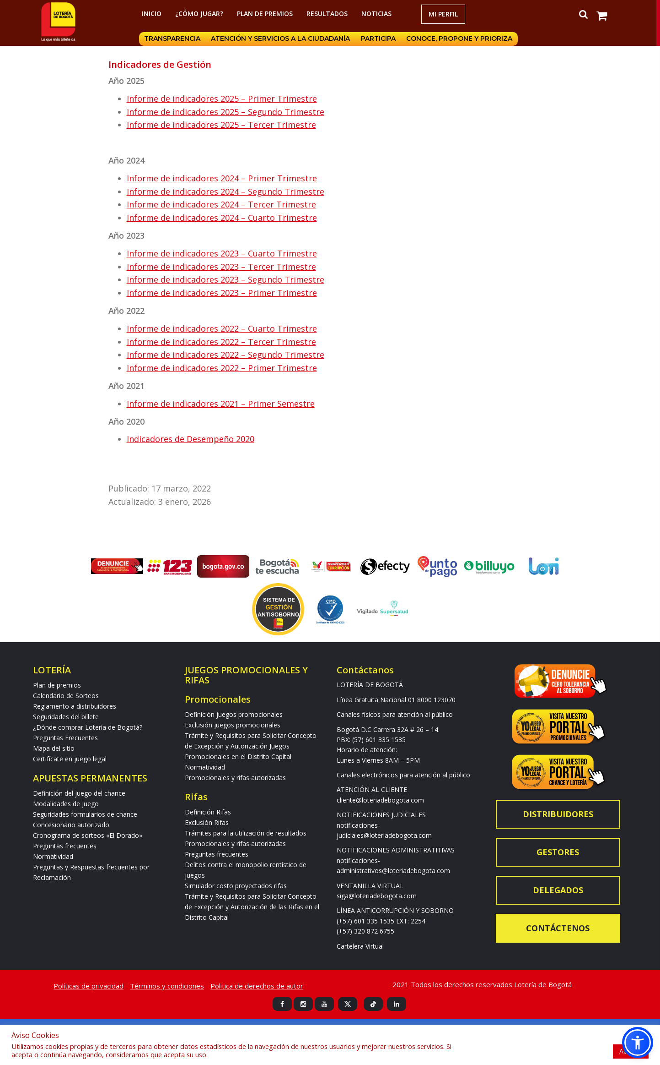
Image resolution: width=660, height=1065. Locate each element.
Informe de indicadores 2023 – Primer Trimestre (222, 292)
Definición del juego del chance (79, 793)
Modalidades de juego (66, 803)
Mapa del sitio (54, 748)
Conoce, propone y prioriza (463, 39)
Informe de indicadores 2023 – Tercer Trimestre (221, 266)
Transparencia (172, 39)
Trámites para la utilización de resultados (245, 833)
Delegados (558, 890)
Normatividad (53, 856)
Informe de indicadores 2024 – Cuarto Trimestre (222, 217)
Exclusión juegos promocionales (232, 725)
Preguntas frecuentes (65, 845)
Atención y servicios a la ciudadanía (281, 39)
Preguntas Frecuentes (65, 737)
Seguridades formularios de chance (85, 814)
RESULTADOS (328, 13)
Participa (380, 39)
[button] (637, 1042)
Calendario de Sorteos (66, 695)
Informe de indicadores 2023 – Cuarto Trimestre (222, 253)
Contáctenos (558, 928)
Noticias (378, 13)
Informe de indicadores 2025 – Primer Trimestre (222, 98)
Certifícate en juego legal (70, 758)
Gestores (558, 852)
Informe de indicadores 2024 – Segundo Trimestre (225, 191)
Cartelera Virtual (360, 946)
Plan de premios (266, 13)
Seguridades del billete (66, 716)
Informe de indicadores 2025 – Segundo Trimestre (225, 111)
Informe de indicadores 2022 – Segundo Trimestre (225, 354)
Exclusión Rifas (207, 822)
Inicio (153, 13)
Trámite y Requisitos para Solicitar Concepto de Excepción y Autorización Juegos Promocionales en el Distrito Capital (251, 746)
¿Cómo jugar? (201, 13)
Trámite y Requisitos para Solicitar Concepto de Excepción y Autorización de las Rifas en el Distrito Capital (252, 907)
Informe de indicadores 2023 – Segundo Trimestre (225, 279)
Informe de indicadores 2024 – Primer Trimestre (222, 178)
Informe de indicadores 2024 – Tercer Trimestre (221, 204)
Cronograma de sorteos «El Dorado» (87, 835)
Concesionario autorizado (71, 824)
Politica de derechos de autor (256, 985)
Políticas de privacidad (88, 985)
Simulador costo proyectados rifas (236, 885)
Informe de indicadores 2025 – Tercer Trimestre (221, 124)
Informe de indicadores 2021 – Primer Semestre (221, 403)
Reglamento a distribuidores (74, 706)
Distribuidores (558, 813)
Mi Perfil (444, 14)
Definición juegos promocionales (234, 714)
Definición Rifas (208, 812)
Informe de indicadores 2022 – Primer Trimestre (222, 367)
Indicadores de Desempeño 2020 (190, 438)
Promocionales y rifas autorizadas (235, 777)
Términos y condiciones (167, 985)
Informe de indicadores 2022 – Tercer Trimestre (221, 341)
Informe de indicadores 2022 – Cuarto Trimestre (222, 328)
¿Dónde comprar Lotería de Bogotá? (87, 727)
